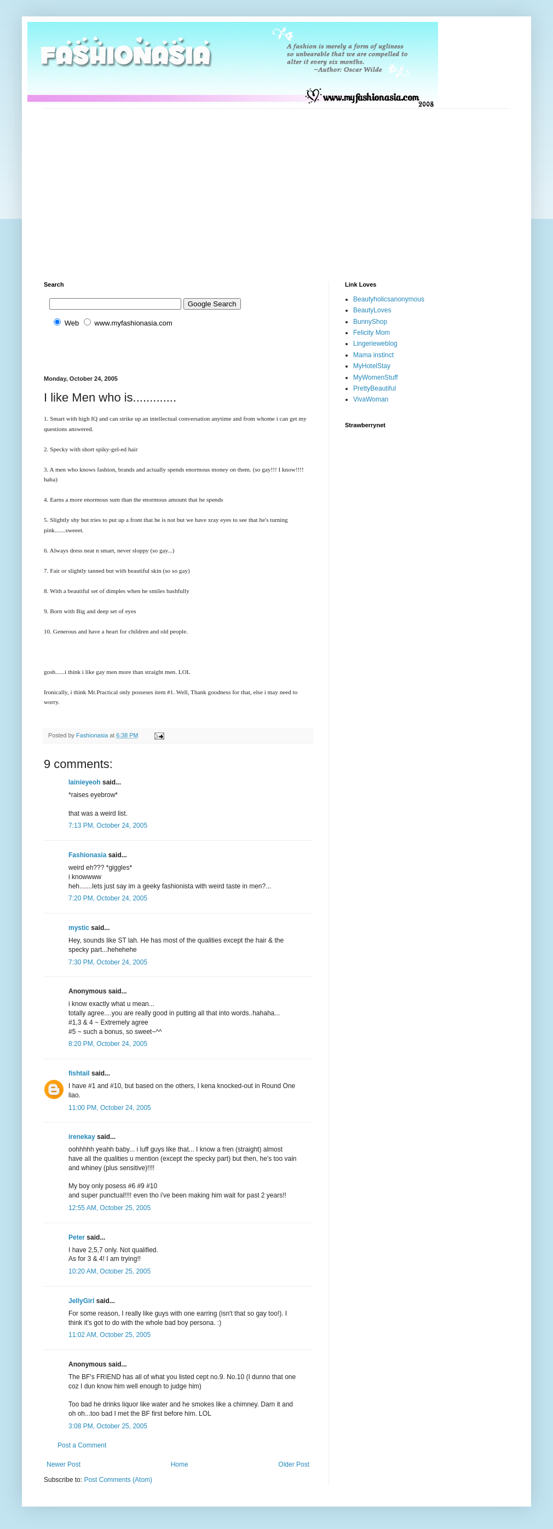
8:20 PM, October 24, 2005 (107, 1044)
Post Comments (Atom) (118, 1480)
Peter (76, 1237)
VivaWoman (370, 399)
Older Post (293, 1464)
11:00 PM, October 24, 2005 (109, 1108)
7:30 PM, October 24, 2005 (107, 962)
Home (179, 1464)
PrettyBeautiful (374, 388)
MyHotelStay (371, 366)
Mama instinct (373, 355)
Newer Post (63, 1464)
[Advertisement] (232, 185)
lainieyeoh (84, 782)
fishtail (79, 1073)
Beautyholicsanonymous (388, 299)
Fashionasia (87, 855)
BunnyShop (370, 321)
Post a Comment (81, 1445)
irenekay (81, 1137)
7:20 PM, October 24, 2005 (107, 898)
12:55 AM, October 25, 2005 (109, 1208)
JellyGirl (81, 1301)
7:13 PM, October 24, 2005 (107, 825)
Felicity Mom (371, 332)
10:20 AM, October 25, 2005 (109, 1271)
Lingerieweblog (375, 343)
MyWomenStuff (375, 377)
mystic (78, 928)
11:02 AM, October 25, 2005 (109, 1335)
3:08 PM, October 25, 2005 (107, 1426)
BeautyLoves (372, 310)
